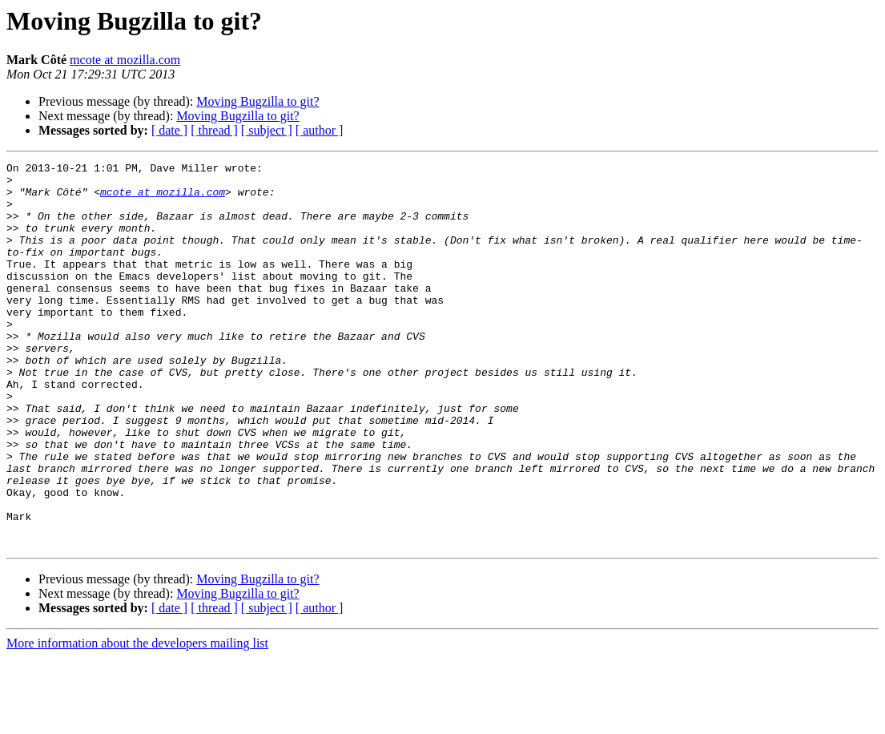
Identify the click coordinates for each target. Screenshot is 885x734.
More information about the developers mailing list (137, 720)
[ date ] (169, 130)
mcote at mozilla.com (125, 60)
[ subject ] (266, 130)
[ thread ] (214, 130)
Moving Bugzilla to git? (257, 101)
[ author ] (320, 130)
